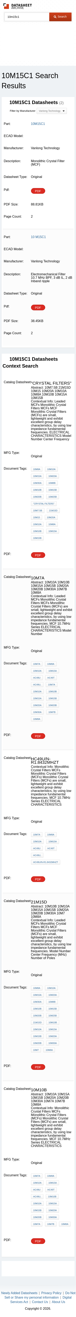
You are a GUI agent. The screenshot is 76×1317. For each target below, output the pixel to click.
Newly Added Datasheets (19, 1293)
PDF (38, 191)
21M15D (53, 510)
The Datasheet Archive (17, 6)
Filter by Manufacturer (22, 110)
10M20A (52, 476)
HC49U (37, 678)
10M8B (52, 483)
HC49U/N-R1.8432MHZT (45, 862)
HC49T (51, 678)
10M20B (37, 497)
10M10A (51, 469)
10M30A (37, 483)
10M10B (37, 490)
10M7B (52, 712)
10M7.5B (37, 510)
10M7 (36, 1050)
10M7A (36, 664)
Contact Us (40, 1302)
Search (60, 16)
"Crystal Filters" (44, 503)
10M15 (36, 517)
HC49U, (37, 684)
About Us (58, 1302)
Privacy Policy (51, 1293)
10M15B (52, 490)
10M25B (52, 497)
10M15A (37, 476)
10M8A (36, 469)
